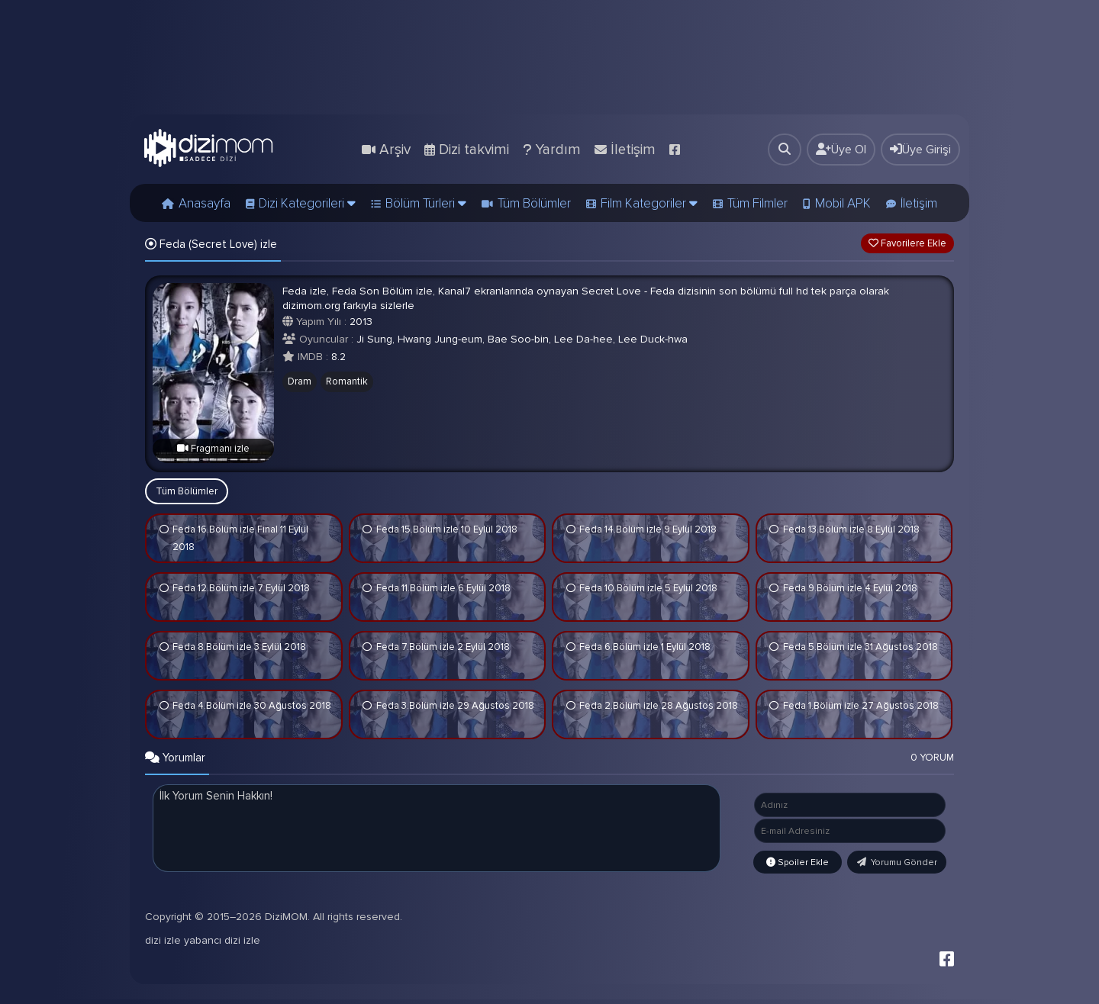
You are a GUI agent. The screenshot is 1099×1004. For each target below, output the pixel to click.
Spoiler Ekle (797, 862)
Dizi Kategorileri (307, 203)
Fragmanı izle (213, 448)
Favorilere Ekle (907, 243)
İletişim (919, 203)
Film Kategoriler (649, 203)
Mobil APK (843, 203)
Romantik (347, 381)
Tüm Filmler (757, 203)
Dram (299, 381)
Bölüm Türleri (425, 203)
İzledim (163, 530)
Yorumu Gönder (897, 862)
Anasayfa (204, 203)
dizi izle (163, 944)
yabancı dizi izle (222, 944)
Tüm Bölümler (534, 203)
